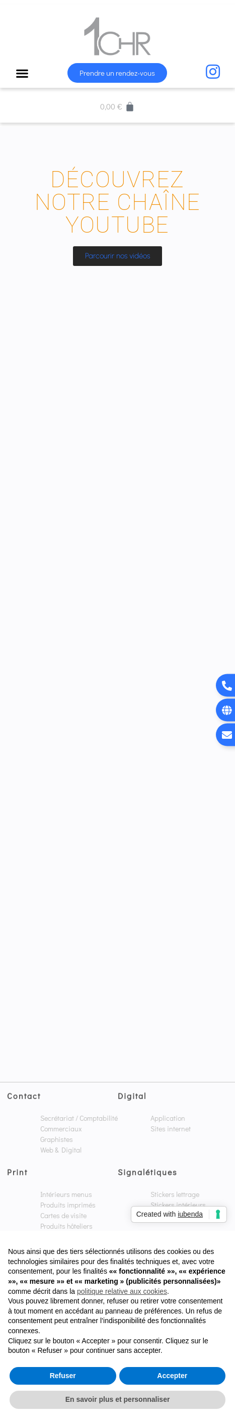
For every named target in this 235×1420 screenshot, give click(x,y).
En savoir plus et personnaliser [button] (117, 1399)
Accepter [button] (172, 1376)
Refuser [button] (63, 1376)
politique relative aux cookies (122, 1291)
